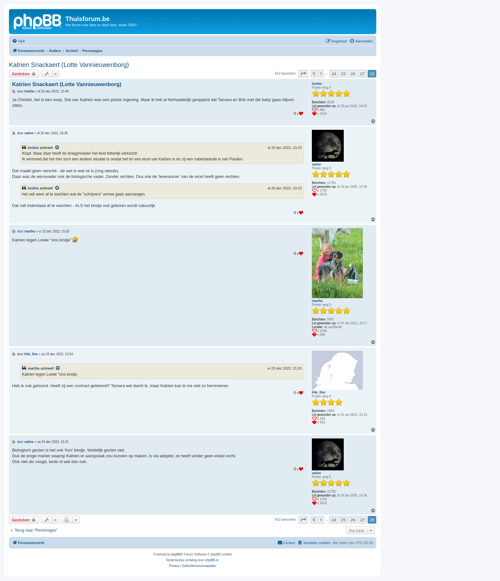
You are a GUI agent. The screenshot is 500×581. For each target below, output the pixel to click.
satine (316, 164)
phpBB (176, 554)
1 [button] (321, 74)
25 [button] (343, 74)
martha (317, 301)
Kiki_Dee (318, 392)
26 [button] (352, 74)
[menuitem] (18, 41)
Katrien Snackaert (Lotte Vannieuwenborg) (69, 64)
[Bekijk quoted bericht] (57, 148)
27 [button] (362, 74)
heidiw (317, 83)
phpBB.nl (211, 560)
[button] (303, 73)
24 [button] (333, 74)
